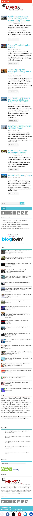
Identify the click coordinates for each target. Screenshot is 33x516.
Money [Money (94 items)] (16, 408)
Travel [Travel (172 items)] (21, 412)
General (23, 155)
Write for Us (20, 509)
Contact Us (11, 509)
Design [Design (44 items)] (12, 400)
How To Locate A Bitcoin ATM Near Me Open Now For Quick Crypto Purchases (17, 251)
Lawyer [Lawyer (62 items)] (21, 406)
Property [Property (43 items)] (20, 408)
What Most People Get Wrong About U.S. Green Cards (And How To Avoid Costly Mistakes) (18, 276)
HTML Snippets (11, 511)
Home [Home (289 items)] (27, 404)
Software (25, 104)
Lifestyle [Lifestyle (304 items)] (26, 406)
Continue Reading (13, 39)
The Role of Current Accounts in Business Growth (18, 388)
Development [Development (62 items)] (17, 400)
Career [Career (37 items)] (2, 400)
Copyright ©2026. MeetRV (6, 507)
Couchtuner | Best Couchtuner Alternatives (11, 226)
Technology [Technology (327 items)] (14, 412)
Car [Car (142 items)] (29, 398)
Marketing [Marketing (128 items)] (7, 408)
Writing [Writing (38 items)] (25, 412)
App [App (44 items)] (5, 398)
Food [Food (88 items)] (23, 402)
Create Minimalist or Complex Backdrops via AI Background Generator (18, 295)
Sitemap (15, 509)
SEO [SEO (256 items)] (7, 410)
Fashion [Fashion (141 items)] (12, 402)
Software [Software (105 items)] (4, 412)
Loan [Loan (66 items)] (2, 408)
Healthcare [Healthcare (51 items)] (14, 404)
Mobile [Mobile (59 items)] (12, 408)
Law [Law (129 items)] (17, 406)
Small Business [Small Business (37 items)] (20, 410)
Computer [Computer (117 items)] (7, 400)
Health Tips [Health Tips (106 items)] (21, 404)
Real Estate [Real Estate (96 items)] (25, 408)
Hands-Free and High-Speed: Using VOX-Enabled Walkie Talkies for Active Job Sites (18, 257)
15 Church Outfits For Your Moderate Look (11, 222)
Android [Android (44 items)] (2, 398)
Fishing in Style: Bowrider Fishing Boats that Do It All (18, 327)
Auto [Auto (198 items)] (17, 398)
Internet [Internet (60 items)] (14, 406)
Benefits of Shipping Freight (20, 175)
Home (2, 509)
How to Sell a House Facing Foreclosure (16, 301)
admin (10, 23)
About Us (6, 509)
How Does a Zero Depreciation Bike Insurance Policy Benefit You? (17, 334)
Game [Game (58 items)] (26, 402)
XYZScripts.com (22, 511)
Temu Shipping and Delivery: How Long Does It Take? (19, 71)
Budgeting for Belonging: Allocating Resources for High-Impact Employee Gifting (18, 270)
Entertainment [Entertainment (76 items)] (5, 402)
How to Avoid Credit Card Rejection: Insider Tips (18, 339)
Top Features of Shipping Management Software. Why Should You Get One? (19, 100)
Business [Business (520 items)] (23, 397)
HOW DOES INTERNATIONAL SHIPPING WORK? (20, 127)
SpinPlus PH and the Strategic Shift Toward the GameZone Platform (18, 264)
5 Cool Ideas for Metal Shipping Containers (17, 151)
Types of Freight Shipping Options (19, 46)
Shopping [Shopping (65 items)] (15, 410)
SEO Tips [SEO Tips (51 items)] (11, 410)
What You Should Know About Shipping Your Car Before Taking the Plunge (19, 19)
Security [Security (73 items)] (3, 410)
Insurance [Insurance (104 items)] (9, 406)
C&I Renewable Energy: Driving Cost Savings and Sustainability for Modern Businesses (18, 288)
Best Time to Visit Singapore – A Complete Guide (18, 358)
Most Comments (5, 217)
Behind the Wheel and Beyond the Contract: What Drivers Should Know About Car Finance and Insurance (17, 314)
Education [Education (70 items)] (23, 400)
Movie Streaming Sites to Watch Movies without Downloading (15, 228)
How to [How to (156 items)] (3, 406)
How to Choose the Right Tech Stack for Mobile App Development (18, 307)
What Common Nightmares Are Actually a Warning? (16, 321)
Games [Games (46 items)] (29, 402)
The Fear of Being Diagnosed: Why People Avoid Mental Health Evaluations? (18, 352)
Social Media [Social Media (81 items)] (27, 410)
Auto (23, 23)
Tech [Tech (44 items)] (8, 412)
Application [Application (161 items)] (10, 398)
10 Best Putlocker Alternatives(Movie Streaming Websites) (14, 224)
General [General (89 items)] (3, 404)
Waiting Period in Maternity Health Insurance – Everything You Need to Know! (17, 364)
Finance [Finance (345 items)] (18, 402)
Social (3, 208)
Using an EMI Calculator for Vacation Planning (17, 282)
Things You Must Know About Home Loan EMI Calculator (17, 383)
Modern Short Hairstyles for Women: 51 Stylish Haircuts (18, 346)
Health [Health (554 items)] (9, 404)
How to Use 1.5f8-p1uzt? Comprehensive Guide (18, 370)
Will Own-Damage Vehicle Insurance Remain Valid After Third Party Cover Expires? (18, 376)
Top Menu (6, 1)
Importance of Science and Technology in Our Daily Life (14, 220)
